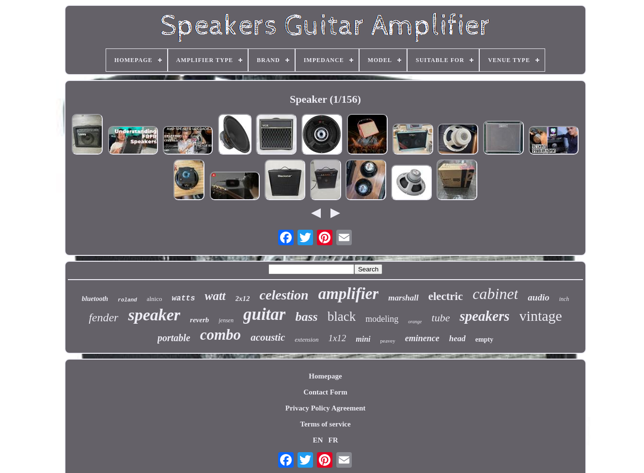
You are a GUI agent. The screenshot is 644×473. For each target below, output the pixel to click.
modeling (381, 319)
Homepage (325, 376)
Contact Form (325, 392)
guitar (264, 314)
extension (306, 339)
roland (127, 300)
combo (220, 334)
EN (318, 440)
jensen (226, 320)
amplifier (348, 293)
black (342, 316)
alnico (154, 298)
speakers (484, 316)
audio (538, 297)
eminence (422, 338)
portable (173, 337)
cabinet (495, 293)
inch (564, 299)
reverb (199, 320)
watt (214, 295)
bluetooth (95, 298)
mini (363, 339)
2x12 (243, 298)
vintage (540, 316)
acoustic (268, 337)
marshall (403, 297)
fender (103, 317)
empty (484, 339)
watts (183, 298)
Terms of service (325, 424)
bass (306, 317)
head (457, 338)
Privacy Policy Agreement (325, 408)
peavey (387, 341)
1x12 (337, 338)
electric (445, 296)
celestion (284, 294)
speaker (154, 315)
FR (333, 440)
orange (415, 321)
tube (441, 318)
